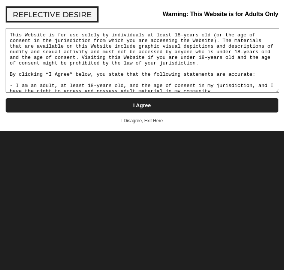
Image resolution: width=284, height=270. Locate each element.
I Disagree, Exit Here (142, 120)
